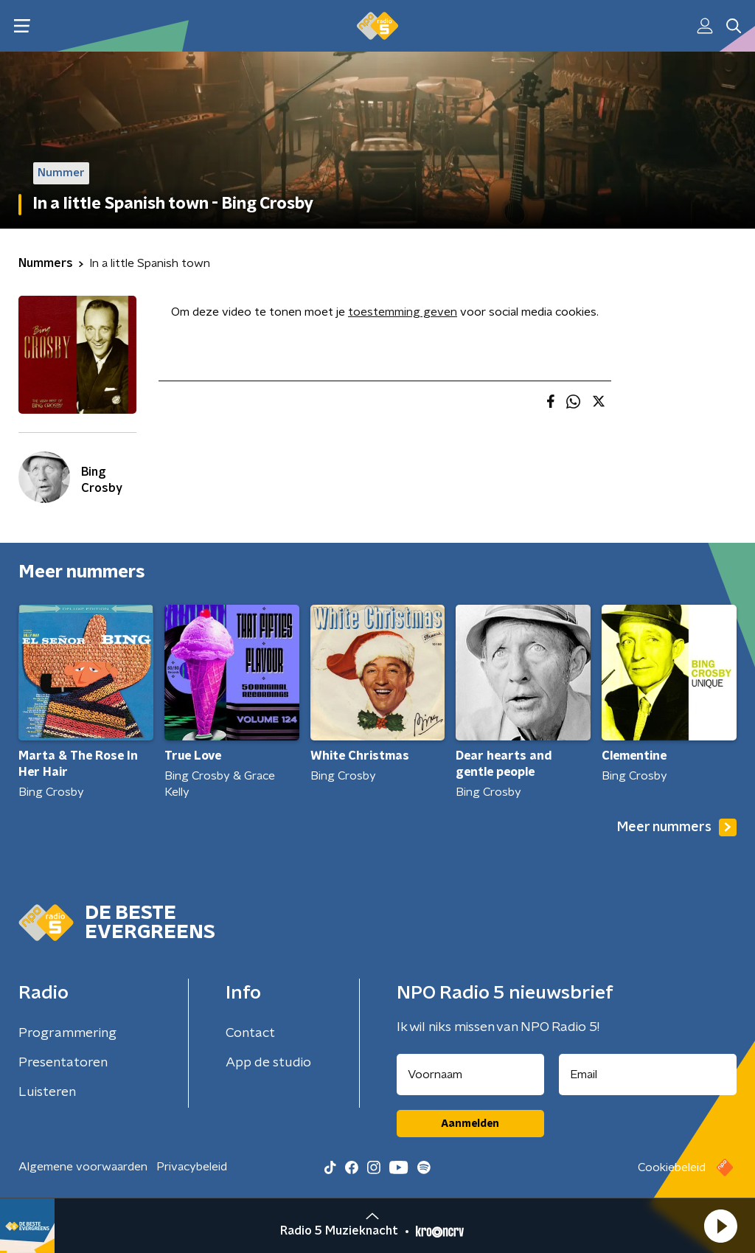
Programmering (67, 1033)
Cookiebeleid (672, 1167)
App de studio (268, 1062)
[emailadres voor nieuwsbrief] (648, 1074)
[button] (720, 1225)
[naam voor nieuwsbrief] (470, 1074)
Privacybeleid (191, 1167)
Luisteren (47, 1092)
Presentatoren (63, 1062)
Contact (250, 1033)
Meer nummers (677, 827)
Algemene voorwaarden (82, 1167)
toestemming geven (402, 312)
